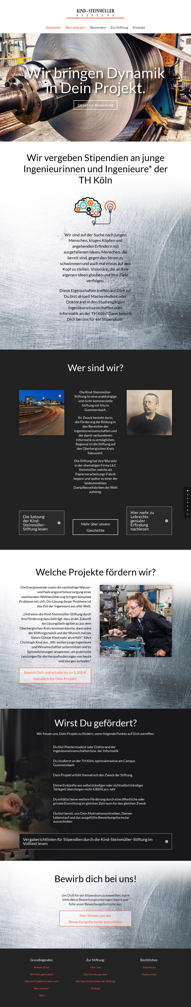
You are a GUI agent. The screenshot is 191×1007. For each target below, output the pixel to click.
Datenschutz (149, 974)
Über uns (95, 967)
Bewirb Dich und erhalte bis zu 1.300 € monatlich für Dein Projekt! (55, 675)
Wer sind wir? (75, 27)
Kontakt (139, 27)
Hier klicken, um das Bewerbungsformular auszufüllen (95, 918)
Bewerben (98, 27)
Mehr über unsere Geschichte (95, 527)
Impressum (149, 967)
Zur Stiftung (119, 27)
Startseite (53, 27)
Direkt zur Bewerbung (95, 105)
